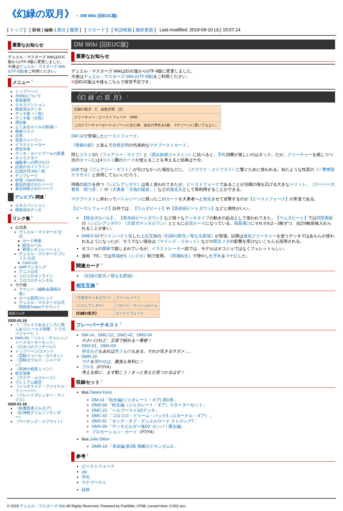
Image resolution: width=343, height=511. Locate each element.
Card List (29, 262)
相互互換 (85, 285)
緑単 (75, 169)
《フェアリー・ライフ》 (120, 154)
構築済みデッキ (28, 109)
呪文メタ (221, 241)
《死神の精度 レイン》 (34, 369)
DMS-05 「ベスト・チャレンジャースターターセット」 (41, 340)
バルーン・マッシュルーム (137, 305)
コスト (85, 154)
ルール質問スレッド (36, 298)
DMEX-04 (90, 236)
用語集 (21, 122)
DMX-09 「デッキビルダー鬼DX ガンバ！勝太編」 (138, 426)
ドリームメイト (128, 297)
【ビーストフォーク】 (268, 198)
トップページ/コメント (34, 351)
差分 (61, 29)
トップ (16, 29)
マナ (229, 255)
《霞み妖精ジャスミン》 (170, 154)
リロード (96, 29)
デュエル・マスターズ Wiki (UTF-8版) (118, 76)
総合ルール (31, 245)
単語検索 (123, 29)
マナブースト (161, 145)
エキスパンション (30, 105)
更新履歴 (22, 100)
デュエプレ (25, 197)
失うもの (123, 351)
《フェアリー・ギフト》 (110, 169)
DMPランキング (32, 267)
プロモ (88, 367)
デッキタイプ (197, 217)
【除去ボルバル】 (98, 217)
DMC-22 (105, 335)
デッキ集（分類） (30, 118)
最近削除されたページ (34, 188)
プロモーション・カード (114, 431)
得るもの (90, 351)
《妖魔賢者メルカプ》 (34, 408)
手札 (222, 154)
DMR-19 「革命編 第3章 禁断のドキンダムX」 (134, 446)
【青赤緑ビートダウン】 (141, 217)
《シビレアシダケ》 (122, 184)
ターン (85, 160)
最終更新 (144, 29)
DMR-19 (89, 356)
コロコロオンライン (36, 276)
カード (180, 145)
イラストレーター (30, 144)
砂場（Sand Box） (31, 180)
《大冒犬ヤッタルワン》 (145, 223)
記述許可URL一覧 (30, 171)
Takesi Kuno (101, 392)
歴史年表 (22, 149)
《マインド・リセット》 (178, 241)
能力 (88, 184)
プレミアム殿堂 (28, 382)
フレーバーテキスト (97, 324)
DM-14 (77, 136)
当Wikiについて (28, 96)
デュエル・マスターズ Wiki (43, 506)
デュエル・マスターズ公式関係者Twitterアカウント (42, 304)
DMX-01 (89, 345)
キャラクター (26, 158)
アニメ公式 (28, 271)
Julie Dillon (100, 439)
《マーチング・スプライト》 (40, 421)
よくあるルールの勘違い (36, 127)
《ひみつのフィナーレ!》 (36, 347)
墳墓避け (242, 223)
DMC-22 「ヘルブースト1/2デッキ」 (125, 410)
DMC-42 (125, 335)
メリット (297, 184)
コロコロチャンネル (36, 280)
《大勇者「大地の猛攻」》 (133, 189)
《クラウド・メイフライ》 (211, 169)
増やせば (102, 361)
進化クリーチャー (260, 236)
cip (84, 471)
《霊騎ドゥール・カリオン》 (40, 355)
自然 (116, 145)
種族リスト (24, 131)
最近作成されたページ (34, 184)
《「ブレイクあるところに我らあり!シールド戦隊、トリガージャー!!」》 (40, 328)
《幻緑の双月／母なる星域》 (188, 236)
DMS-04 (144, 335)
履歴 (74, 29)
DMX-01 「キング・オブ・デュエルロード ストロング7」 (145, 421)
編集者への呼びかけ (32, 162)
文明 (19, 136)
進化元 (176, 189)
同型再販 (324, 217)
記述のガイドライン (32, 167)
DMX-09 (108, 345)
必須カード (195, 223)
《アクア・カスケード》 (36, 378)
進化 (207, 198)
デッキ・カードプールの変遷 (40, 153)
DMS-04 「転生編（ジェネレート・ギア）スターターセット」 (149, 404)
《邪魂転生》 (180, 255)
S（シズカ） (135, 255)
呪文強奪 (22, 373)
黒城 (115, 255)
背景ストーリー (28, 140)
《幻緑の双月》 (40, 14)
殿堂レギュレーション (41, 249)
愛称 (106, 248)
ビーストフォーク (120, 136)
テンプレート (26, 175)
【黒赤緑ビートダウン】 (192, 208)
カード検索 (31, 241)
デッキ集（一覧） (30, 113)
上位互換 (149, 236)
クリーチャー (300, 154)
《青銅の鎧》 (83, 145)
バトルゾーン (129, 198)
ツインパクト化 (118, 236)
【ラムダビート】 (149, 208)
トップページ (26, 91)
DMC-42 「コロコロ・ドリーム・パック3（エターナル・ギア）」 (152, 415)
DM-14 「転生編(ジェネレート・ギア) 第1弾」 (134, 399)
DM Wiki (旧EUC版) (98, 15)
